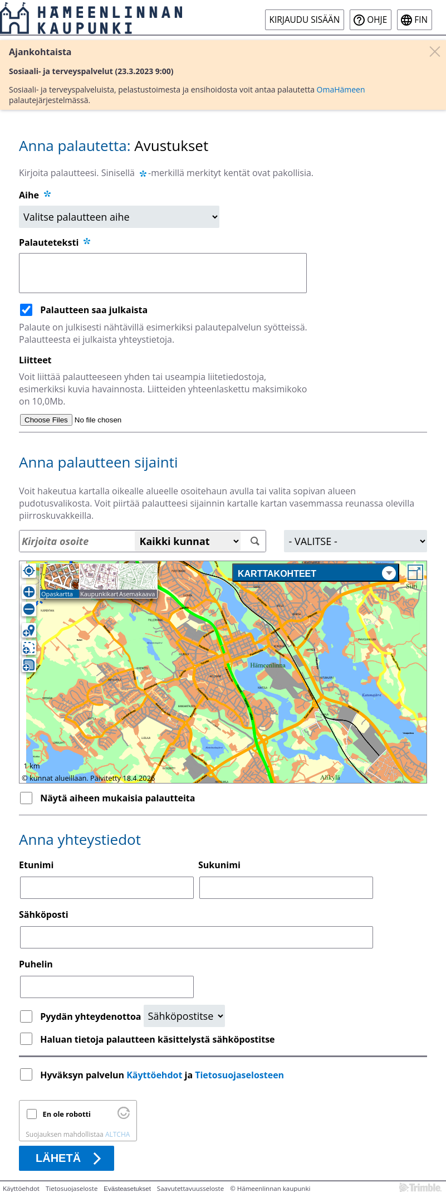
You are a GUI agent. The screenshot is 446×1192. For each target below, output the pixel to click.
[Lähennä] (29, 592)
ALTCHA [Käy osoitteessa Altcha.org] (117, 1134)
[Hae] (254, 541)
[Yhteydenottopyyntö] (184, 1016)
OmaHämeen (341, 89)
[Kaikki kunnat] (188, 541)
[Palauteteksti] (163, 273)
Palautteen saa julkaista (94, 310)
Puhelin (36, 964)
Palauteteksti (55, 242)
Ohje (377, 20)
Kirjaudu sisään (304, 20)
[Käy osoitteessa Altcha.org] (123, 1116)
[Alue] (355, 541)
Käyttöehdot (154, 1075)
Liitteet (35, 360)
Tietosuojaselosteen (239, 1075)
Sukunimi (219, 865)
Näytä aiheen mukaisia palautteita (117, 798)
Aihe (29, 195)
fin (421, 20)
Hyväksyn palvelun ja (163, 1075)
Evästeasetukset (127, 1188)
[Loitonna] (29, 609)
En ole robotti (67, 1114)
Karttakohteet (317, 573)
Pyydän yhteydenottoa (91, 1016)
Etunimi (36, 865)
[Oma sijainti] (29, 570)
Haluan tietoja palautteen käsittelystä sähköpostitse (157, 1039)
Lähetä (58, 1158)
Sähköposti (43, 914)
